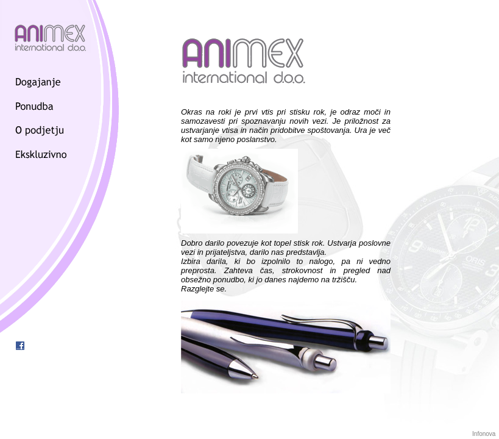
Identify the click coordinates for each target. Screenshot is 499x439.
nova (489, 433)
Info (477, 433)
